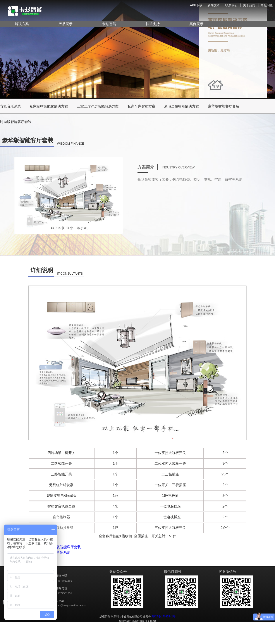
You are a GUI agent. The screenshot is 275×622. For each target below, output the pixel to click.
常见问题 (267, 5)
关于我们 (249, 5)
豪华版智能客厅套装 (223, 108)
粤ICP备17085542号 (163, 616)
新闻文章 (214, 5)
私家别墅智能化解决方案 (49, 106)
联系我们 (231, 5)
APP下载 (196, 5)
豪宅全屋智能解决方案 (181, 106)
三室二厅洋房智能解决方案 (98, 106)
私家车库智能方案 (141, 106)
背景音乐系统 (10, 106)
